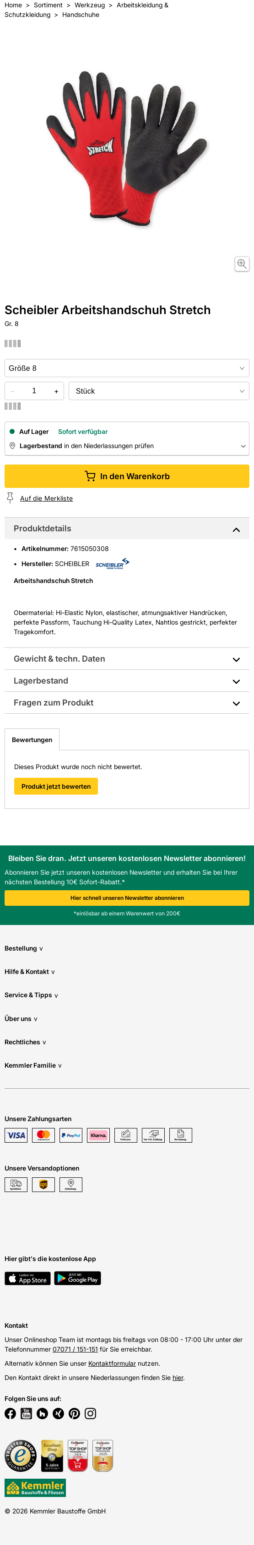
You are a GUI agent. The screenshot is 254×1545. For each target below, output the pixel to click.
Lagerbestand (41, 680)
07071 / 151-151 (75, 1349)
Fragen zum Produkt (53, 702)
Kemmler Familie (33, 1065)
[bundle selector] (159, 391)
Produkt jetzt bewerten (56, 786)
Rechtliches (25, 1042)
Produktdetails (42, 528)
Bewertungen (32, 739)
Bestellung (24, 948)
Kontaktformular (112, 1363)
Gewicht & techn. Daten (59, 658)
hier (178, 1377)
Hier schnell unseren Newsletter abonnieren (127, 897)
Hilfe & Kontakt (30, 971)
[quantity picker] (34, 391)
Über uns (21, 1018)
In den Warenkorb (127, 476)
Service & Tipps (31, 995)
